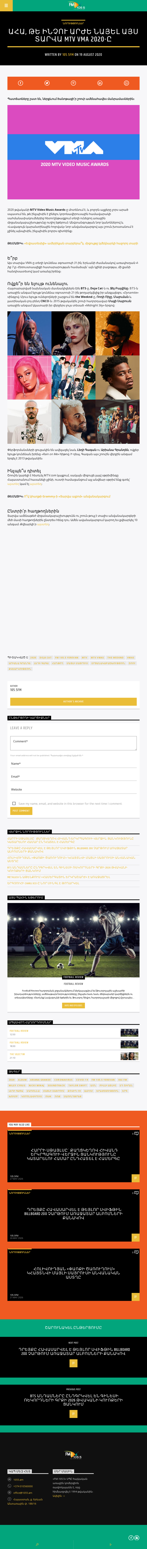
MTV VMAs (97, 657)
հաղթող (57, 663)
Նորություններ (73, 23)
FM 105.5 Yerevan (66, 657)
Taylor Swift (77, 1085)
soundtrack (56, 1085)
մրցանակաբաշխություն (108, 663)
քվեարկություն (20, 668)
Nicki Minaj (36, 1085)
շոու (132, 663)
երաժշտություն (107, 1090)
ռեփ (48, 1096)
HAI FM (122, 1079)
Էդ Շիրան (126, 1085)
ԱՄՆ (93, 1085)
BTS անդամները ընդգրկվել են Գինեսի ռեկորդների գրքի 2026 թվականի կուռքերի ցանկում (67, 869)
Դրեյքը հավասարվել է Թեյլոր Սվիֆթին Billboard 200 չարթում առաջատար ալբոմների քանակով (67, 850)
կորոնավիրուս (31, 1096)
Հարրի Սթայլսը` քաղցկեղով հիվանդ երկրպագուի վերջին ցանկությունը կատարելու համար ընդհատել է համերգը (70, 840)
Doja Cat (46, 657)
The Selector (17, 1054)
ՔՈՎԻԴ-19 (74, 1090)
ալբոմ (88, 1090)
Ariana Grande (40, 1079)
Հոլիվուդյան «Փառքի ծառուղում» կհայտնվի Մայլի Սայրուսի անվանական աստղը (71, 859)
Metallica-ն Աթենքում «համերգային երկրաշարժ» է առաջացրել (58, 877)
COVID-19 (82, 1079)
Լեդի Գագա (41, 663)
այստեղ (13, 484)
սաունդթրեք (72, 1096)
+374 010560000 (23, 1486)
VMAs (130, 657)
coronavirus (63, 1079)
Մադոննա (33, 1090)
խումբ (13, 1096)
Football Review (19, 1031)
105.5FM (68, 55)
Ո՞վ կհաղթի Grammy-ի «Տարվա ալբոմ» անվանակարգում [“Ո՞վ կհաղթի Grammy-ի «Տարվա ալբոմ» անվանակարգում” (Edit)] (67, 496)
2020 (33, 657)
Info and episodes (73, 1005)
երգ (125, 1090)
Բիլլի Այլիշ (108, 1085)
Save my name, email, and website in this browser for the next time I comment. (70, 804)
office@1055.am (22, 1492)
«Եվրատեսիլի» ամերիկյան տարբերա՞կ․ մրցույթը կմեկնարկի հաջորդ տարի (81, 243)
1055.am (18, 1479)
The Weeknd (115, 657)
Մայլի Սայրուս (77, 663)
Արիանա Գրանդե (20, 663)
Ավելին (59, 1496)
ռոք (57, 1096)
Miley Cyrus (17, 1085)
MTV (84, 657)
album (22, 1079)
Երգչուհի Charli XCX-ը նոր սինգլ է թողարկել (43, 883)
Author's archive (73, 701)
